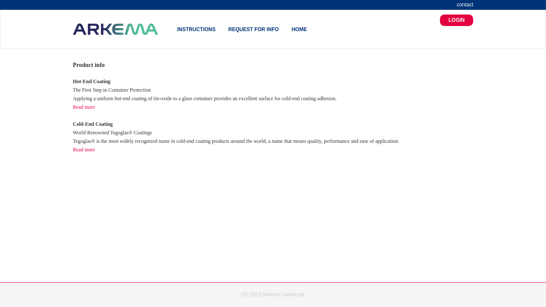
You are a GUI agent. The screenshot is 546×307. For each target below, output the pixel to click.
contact (465, 5)
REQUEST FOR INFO (253, 29)
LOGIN (456, 20)
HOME (299, 29)
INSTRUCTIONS (196, 29)
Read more (84, 107)
